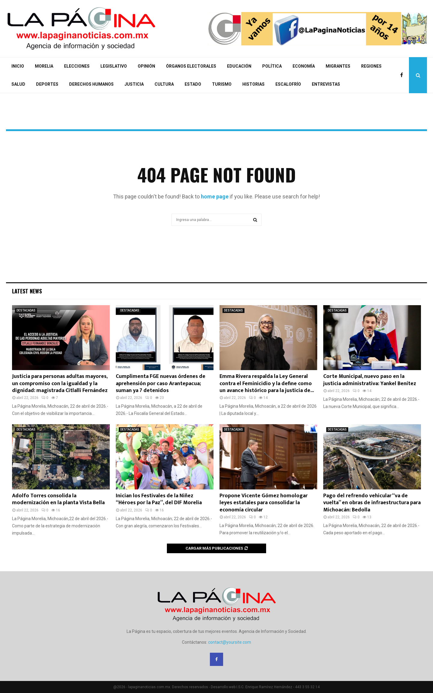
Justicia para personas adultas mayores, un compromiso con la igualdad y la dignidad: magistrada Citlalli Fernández (60, 383)
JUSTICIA (134, 84)
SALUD (18, 84)
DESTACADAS (26, 310)
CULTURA (164, 84)
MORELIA (44, 66)
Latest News (27, 291)
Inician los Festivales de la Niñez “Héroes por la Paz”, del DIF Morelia (159, 499)
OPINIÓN (146, 66)
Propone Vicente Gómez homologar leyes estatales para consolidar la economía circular (264, 502)
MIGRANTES (338, 66)
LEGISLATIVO (113, 66)
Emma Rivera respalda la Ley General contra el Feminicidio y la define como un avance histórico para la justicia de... (267, 383)
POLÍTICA (272, 66)
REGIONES (371, 66)
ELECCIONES (77, 66)
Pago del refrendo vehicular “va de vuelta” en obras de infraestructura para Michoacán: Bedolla (372, 502)
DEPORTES (47, 84)
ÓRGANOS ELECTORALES (191, 66)
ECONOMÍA (304, 66)
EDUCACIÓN (239, 66)
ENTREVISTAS (326, 84)
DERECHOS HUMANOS (91, 84)
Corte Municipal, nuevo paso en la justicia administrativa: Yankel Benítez (369, 380)
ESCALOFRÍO (288, 84)
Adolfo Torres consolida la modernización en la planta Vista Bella (58, 499)
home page (215, 196)
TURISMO (222, 84)
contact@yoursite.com (229, 642)
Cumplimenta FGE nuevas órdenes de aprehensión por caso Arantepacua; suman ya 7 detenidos (160, 383)
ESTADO (193, 84)
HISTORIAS (253, 84)
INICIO (17, 66)
